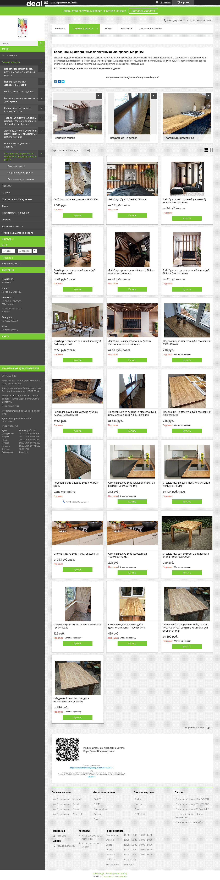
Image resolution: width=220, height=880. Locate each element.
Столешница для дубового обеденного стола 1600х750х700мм (186, 555)
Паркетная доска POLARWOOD (192, 804)
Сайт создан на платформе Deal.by (110, 873)
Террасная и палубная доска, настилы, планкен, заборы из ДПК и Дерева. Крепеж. (20, 120)
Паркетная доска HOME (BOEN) (192, 799)
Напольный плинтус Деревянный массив (15, 83)
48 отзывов (165, 2)
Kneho (138, 804)
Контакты (127, 28)
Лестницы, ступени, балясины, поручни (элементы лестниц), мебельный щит (20, 133)
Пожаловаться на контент (115, 877)
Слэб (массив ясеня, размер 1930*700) (75, 199)
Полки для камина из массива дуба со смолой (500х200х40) (75, 413)
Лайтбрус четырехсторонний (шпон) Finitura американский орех (129, 343)
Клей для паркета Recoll (66, 804)
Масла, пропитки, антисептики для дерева (21, 100)
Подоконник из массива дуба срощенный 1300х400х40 (187, 343)
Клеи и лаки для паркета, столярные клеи (18, 109)
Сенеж (97, 814)
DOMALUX (140, 814)
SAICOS (98, 799)
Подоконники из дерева (20, 172)
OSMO (97, 804)
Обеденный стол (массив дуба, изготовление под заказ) (71, 700)
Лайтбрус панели (16, 166)
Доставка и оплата (143, 10)
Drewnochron (101, 809)
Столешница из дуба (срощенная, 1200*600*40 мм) (127, 555)
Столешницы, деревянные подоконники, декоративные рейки (20, 156)
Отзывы (6, 219)
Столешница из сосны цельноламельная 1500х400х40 (77, 626)
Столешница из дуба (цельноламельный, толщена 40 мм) (187, 484)
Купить (78, 215)
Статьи (6, 192)
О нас (5, 205)
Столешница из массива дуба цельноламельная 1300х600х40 (126, 626)
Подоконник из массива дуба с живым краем (75, 484)
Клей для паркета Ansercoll (67, 814)
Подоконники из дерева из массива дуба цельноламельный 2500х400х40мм (132, 413)
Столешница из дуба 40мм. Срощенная (76, 553)
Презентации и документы (17, 199)
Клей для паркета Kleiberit (67, 799)
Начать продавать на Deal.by (64, 2)
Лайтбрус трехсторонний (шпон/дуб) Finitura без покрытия (184, 201)
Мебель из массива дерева (19, 91)
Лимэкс (98, 819)
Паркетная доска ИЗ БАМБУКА (192, 809)
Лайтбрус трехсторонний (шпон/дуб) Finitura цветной (74, 272)
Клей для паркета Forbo (66, 809)
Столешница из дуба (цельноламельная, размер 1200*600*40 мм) (132, 484)
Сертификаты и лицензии (16, 212)
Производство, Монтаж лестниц (17, 145)
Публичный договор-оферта (17, 232)
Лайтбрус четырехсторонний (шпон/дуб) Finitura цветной (77, 343)
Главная (60, 28)
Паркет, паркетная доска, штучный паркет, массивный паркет (20, 71)
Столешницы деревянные (21, 179)
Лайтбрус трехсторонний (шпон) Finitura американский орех (131, 272)
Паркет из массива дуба (189, 822)
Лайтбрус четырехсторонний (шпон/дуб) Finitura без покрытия (186, 272)
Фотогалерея (9, 55)
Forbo (138, 799)
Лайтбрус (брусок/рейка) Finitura (127, 199)
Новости (6, 185)
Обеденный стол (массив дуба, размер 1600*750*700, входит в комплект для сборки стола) (185, 627)
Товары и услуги (11, 62)
